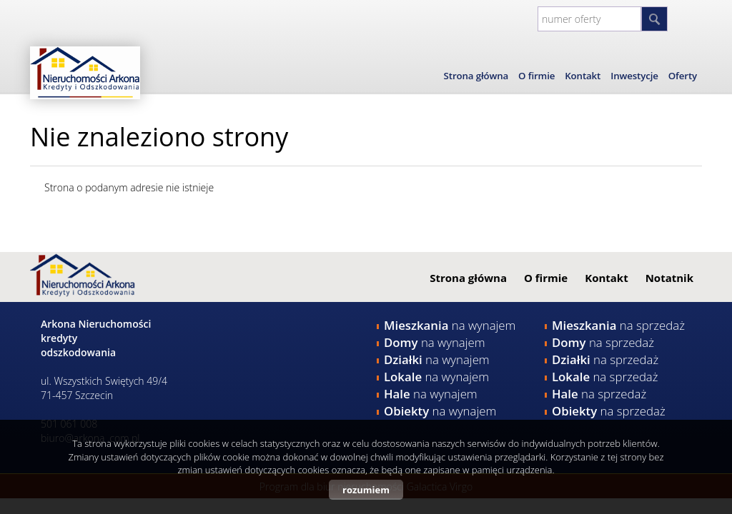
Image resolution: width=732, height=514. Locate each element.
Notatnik (669, 278)
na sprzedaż (618, 325)
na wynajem (449, 325)
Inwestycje (634, 75)
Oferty (682, 75)
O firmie (536, 75)
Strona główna (476, 75)
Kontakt (582, 75)
